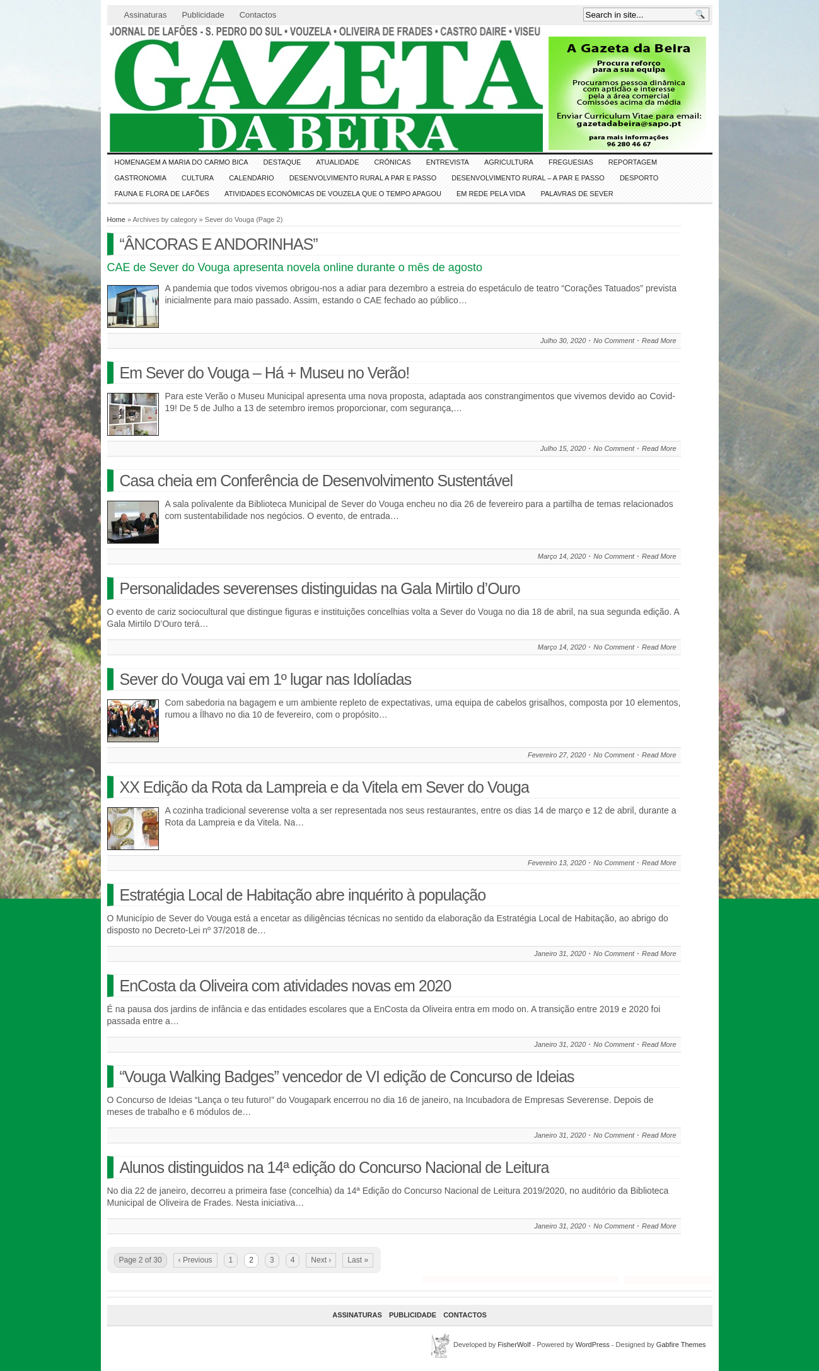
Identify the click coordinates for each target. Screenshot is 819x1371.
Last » (357, 1260)
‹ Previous (195, 1260)
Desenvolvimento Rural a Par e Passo (363, 178)
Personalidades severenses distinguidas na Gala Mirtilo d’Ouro (320, 588)
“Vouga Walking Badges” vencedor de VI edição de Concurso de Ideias (347, 1076)
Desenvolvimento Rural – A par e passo (528, 178)
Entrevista (447, 162)
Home (116, 219)
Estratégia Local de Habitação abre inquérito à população (303, 895)
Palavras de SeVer (576, 193)
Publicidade (203, 15)
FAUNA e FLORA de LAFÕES (162, 193)
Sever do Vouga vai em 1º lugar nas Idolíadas (266, 679)
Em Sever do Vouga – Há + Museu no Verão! (265, 373)
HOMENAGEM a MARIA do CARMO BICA (181, 162)
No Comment (613, 340)
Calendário (251, 178)
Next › (321, 1260)
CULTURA (198, 178)
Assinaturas (145, 15)
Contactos (258, 15)
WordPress (593, 1344)
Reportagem (632, 162)
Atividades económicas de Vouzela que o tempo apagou (332, 193)
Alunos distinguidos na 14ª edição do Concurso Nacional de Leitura (334, 1167)
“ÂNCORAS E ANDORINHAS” (219, 244)
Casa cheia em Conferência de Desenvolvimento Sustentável (316, 480)
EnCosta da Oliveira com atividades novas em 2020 (285, 986)
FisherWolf (513, 1344)
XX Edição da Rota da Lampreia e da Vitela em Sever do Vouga (324, 787)
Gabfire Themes (681, 1344)
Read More (659, 340)
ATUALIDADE (337, 162)
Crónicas (393, 162)
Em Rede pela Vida (490, 193)
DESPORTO (639, 178)
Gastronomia (141, 178)
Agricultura (508, 162)
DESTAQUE (282, 162)
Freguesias (571, 162)
